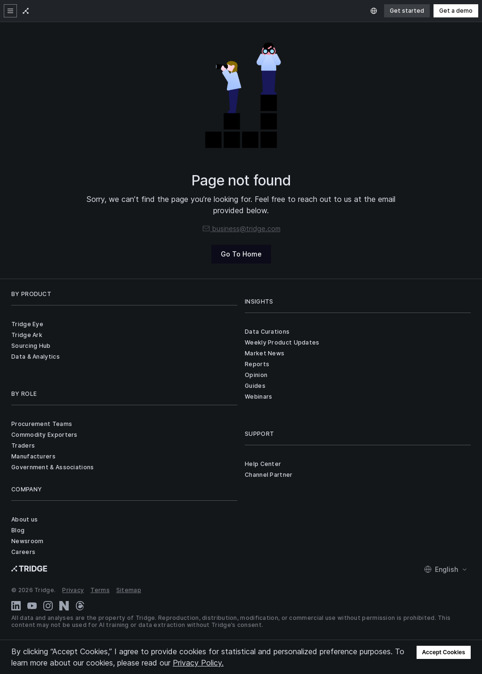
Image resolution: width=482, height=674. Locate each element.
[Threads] (80, 605)
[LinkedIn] (16, 605)
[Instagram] (48, 605)
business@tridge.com (241, 229)
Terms (100, 590)
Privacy (73, 590)
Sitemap (128, 590)
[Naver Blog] (64, 605)
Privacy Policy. (198, 662)
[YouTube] (32, 605)
